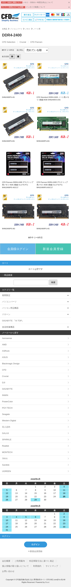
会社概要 (6, 561)
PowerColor (7, 401)
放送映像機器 (8, 327)
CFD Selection (8, 42)
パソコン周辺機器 (10, 308)
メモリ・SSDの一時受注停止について (38, 2)
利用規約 (37, 566)
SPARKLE (6, 439)
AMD (4, 344)
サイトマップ (52, 566)
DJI (3, 382)
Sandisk (5, 465)
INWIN (5, 395)
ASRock (6, 351)
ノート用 (36, 29)
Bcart (47, 582)
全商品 (4, 29)
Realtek (5, 446)
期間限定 (6, 295)
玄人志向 (6, 427)
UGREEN (6, 471)
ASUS (5, 357)
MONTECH (7, 452)
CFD (4, 370)
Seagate (6, 414)
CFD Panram (36, 42)
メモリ (27, 29)
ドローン (6, 314)
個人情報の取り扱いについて (15, 566)
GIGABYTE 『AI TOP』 (13, 320)
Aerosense (7, 338)
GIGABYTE (7, 389)
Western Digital (9, 420)
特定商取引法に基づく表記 (41, 561)
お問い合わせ (8, 571)
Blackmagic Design (11, 363)
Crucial (23, 42)
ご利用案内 (20, 561)
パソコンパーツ (16, 29)
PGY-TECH (7, 408)
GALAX (5, 433)
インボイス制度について (35, 7)
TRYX (4, 458)
